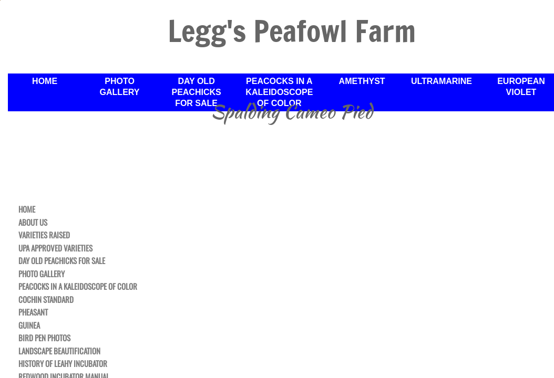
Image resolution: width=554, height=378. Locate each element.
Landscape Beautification (59, 351)
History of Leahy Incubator (62, 364)
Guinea (29, 325)
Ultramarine (441, 81)
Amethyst (362, 81)
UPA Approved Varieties (55, 248)
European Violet (521, 87)
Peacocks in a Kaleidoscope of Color (77, 286)
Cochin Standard (46, 300)
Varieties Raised (44, 235)
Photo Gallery (41, 274)
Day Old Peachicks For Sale (61, 261)
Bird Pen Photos (44, 338)
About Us (32, 222)
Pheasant (33, 312)
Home (26, 209)
